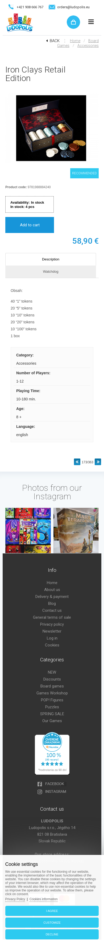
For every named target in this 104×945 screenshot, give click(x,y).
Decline (52, 934)
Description (50, 259)
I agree (52, 910)
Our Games (52, 720)
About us (52, 589)
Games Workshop (52, 693)
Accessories (88, 45)
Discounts (52, 679)
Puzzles (52, 707)
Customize (52, 922)
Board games (52, 686)
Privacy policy (52, 624)
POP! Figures (52, 700)
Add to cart (30, 225)
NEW (52, 672)
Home (75, 41)
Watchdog (50, 272)
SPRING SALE (52, 713)
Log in (52, 638)
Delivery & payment (52, 596)
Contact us (52, 610)
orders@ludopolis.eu (73, 7)
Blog (52, 603)
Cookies (52, 645)
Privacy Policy (15, 899)
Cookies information (44, 899)
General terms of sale (52, 617)
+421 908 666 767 (30, 7)
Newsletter (52, 631)
